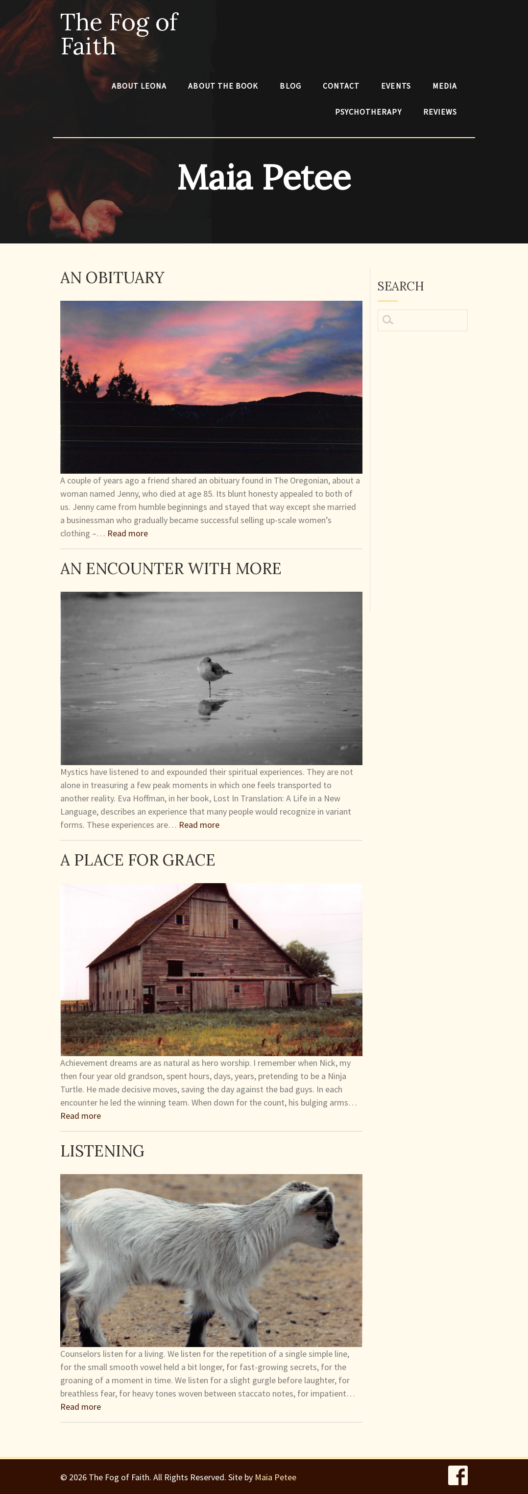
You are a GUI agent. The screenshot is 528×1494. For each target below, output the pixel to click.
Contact (341, 86)
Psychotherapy (368, 112)
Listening (102, 1151)
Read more (127, 533)
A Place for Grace (138, 860)
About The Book (223, 86)
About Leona (139, 86)
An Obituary (112, 277)
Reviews (440, 112)
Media (444, 86)
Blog (290, 86)
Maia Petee (275, 1477)
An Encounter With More (171, 568)
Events (395, 86)
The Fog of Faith (118, 34)
